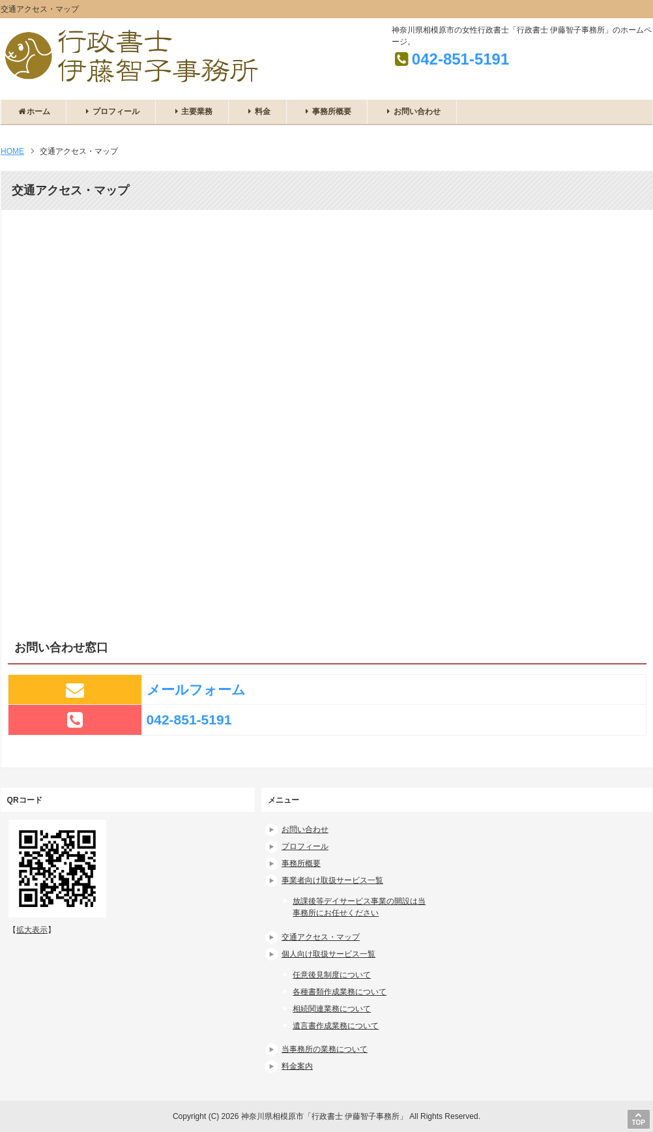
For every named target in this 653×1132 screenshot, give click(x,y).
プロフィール (110, 111)
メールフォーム (196, 689)
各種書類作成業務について (339, 991)
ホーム (33, 111)
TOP (638, 1118)
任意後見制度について (332, 974)
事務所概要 (326, 111)
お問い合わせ (411, 111)
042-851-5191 (460, 59)
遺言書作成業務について (336, 1025)
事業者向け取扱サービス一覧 (332, 880)
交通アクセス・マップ (321, 937)
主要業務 (191, 111)
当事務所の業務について (325, 1049)
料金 (257, 111)
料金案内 (297, 1066)
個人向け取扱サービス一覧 (328, 954)
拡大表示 (32, 929)
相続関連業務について (332, 1008)
